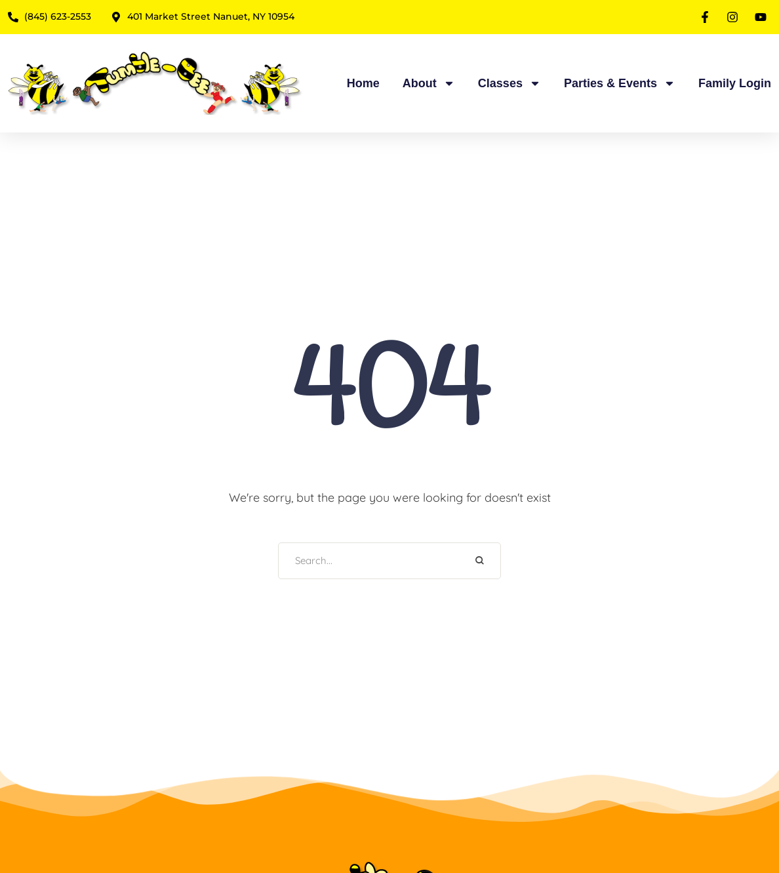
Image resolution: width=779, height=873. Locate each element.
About (429, 83)
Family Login (734, 83)
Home (363, 83)
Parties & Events (619, 83)
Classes (509, 83)
